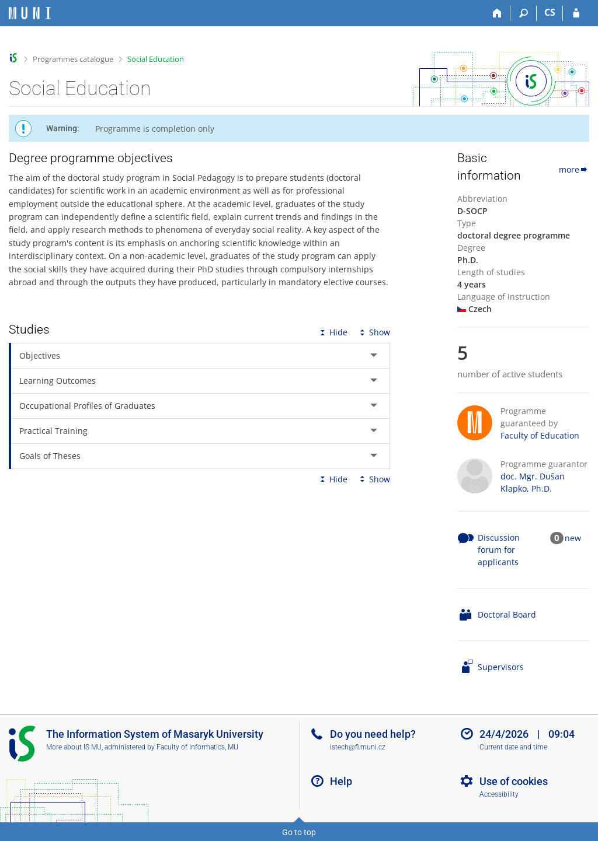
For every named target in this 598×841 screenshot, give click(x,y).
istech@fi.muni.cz (357, 747)
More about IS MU (74, 747)
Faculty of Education (539, 435)
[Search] (523, 13)
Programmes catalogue (73, 59)
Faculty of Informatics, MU (197, 747)
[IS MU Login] (576, 13)
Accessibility (499, 794)
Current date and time (513, 747)
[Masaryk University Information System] (30, 13)
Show (373, 332)
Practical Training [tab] (53, 430)
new (573, 538)
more (574, 169)
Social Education (155, 59)
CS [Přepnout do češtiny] (549, 12)
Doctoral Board (507, 614)
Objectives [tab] (39, 355)
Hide (332, 332)
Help (341, 781)
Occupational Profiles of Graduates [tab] (87, 405)
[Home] (497, 13)
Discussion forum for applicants (499, 549)
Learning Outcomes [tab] (57, 380)
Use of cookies (513, 781)
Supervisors (501, 666)
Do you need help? (373, 734)
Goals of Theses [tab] (50, 455)
